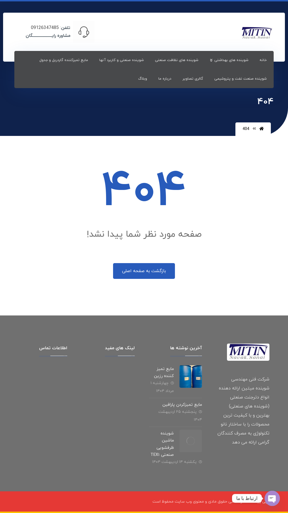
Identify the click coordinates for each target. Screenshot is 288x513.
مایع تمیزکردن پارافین (182, 405)
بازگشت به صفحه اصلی (144, 271)
